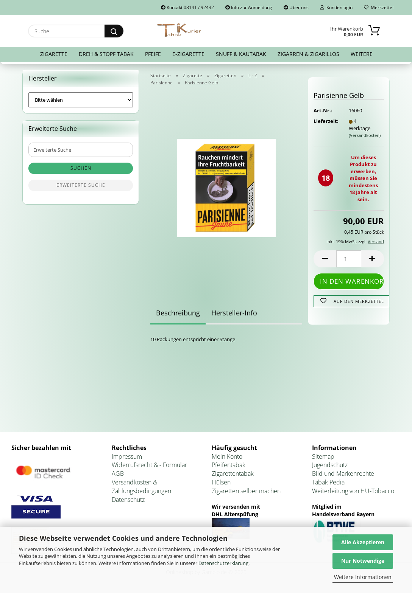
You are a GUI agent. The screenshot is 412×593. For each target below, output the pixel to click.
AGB (118, 473)
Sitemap (323, 456)
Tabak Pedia (328, 482)
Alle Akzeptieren (362, 542)
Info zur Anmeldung (248, 7)
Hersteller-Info (234, 312)
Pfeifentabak (228, 465)
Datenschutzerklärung (223, 563)
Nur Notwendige (362, 560)
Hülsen (221, 482)
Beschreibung (178, 312)
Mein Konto (227, 456)
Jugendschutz (330, 465)
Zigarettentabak (233, 473)
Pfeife (153, 53)
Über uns (296, 7)
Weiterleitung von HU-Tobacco (353, 491)
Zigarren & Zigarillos (308, 53)
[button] (325, 258)
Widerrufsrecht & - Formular (149, 465)
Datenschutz (128, 499)
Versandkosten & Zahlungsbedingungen (141, 486)
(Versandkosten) (365, 135)
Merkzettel (378, 7)
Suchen (80, 168)
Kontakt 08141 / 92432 (187, 7)
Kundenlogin (336, 7)
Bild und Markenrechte (343, 473)
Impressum (127, 456)
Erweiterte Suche (80, 185)
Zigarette (53, 53)
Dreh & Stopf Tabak (106, 53)
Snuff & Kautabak (241, 53)
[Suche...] (114, 31)
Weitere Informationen (363, 577)
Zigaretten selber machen (246, 491)
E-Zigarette (188, 53)
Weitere (362, 53)
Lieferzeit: (325, 121)
